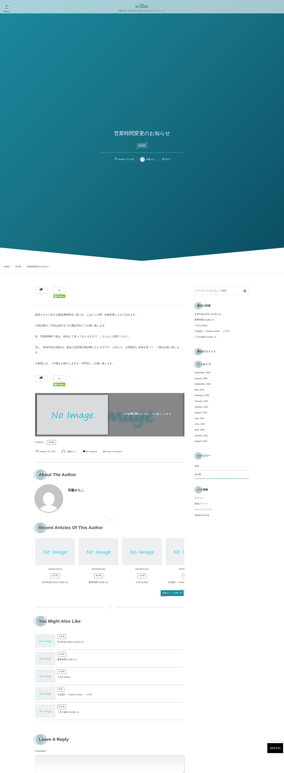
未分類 (142, 145)
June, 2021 (200, 424)
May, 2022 (199, 389)
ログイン (199, 498)
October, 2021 (201, 407)
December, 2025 (202, 372)
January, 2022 (201, 401)
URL (37, 762)
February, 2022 (202, 395)
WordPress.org (202, 515)
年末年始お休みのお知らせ (55, 585)
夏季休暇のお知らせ (98, 585)
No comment (91, 452)
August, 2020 (201, 441)
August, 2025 (201, 378)
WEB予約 (269, 728)
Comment (40, 716)
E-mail (114, 744)
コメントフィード (203, 509)
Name (38, 744)
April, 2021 (200, 429)
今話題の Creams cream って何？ (150, 663)
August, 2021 (201, 412)
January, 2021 (201, 435)
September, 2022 (203, 384)
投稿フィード (201, 503)
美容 (135, 657)
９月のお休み (142, 585)
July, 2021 (199, 418)
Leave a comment (114, 452)
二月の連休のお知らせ (68, 680)
